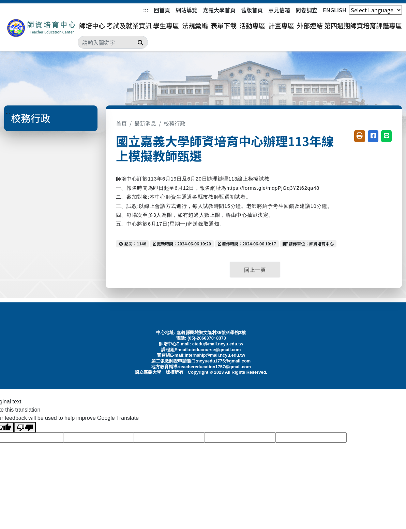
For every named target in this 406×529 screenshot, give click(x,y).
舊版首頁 (252, 10)
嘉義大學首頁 (219, 10)
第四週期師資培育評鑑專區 (363, 25)
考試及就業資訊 (129, 25)
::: (145, 10)
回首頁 (162, 10)
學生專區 (166, 25)
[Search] (113, 42)
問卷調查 (306, 10)
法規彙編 (195, 25)
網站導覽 (186, 10)
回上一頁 (255, 270)
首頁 (121, 123)
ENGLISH (334, 10)
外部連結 (310, 25)
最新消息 (145, 123)
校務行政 (174, 123)
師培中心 (92, 25)
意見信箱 (279, 10)
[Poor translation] (25, 427)
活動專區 (252, 25)
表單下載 (224, 25)
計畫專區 (281, 25)
